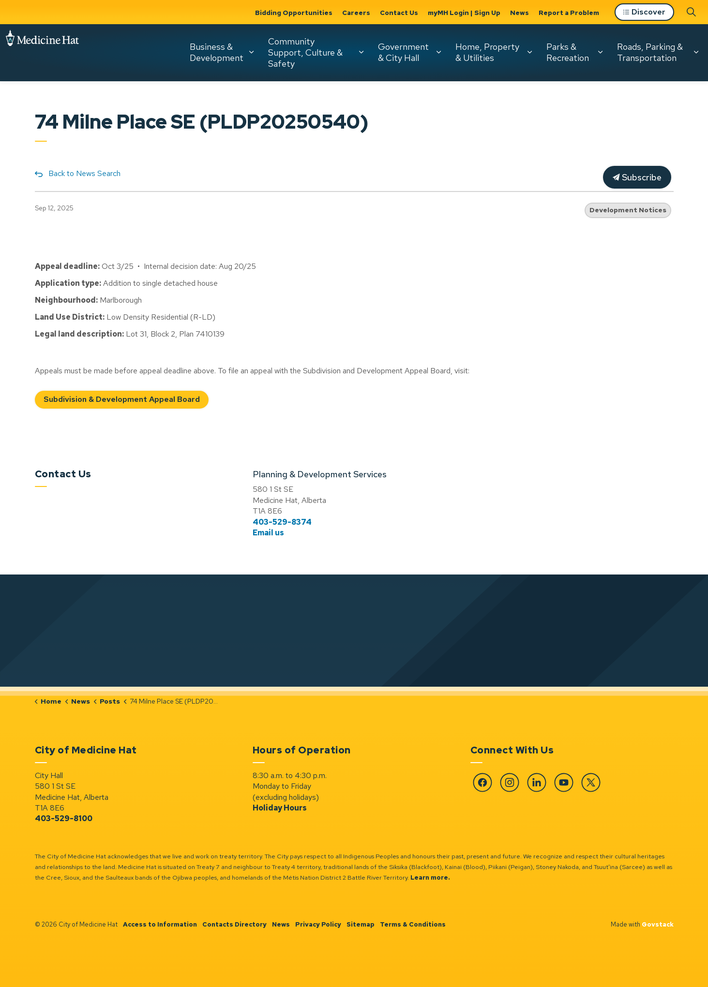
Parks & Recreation (567, 52)
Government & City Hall (403, 52)
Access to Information (160, 924)
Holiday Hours (280, 808)
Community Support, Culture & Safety (305, 52)
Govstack (658, 924)
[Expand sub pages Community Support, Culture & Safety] (361, 52)
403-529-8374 (282, 522)
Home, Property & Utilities (487, 52)
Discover (644, 12)
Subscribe (637, 177)
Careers (356, 12)
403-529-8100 (63, 818)
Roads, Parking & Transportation (650, 52)
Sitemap (360, 924)
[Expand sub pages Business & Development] (251, 52)
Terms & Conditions (413, 924)
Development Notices (627, 210)
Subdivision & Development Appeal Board (122, 400)
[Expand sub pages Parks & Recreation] (600, 52)
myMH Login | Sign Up (464, 12)
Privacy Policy (318, 924)
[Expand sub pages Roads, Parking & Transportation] (696, 52)
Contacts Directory (234, 924)
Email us (268, 533)
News (519, 12)
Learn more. (430, 877)
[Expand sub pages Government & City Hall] (438, 52)
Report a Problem (569, 12)
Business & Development (216, 52)
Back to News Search (84, 173)
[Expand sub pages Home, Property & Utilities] (529, 52)
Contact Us (399, 12)
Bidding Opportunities (293, 12)
